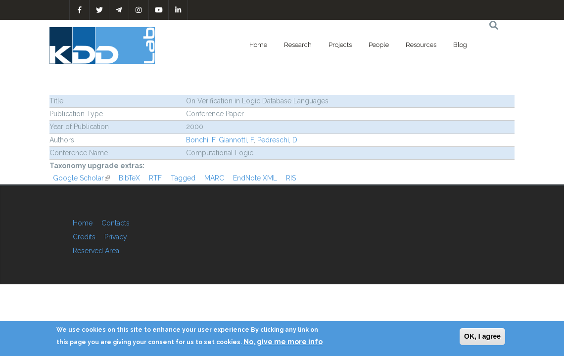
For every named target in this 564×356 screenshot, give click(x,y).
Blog (460, 44)
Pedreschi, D (277, 140)
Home (258, 44)
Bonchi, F (200, 140)
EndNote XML (255, 178)
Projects (340, 44)
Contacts (115, 223)
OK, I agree (482, 336)
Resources (421, 44)
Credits (84, 237)
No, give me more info (283, 342)
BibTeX (129, 178)
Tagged (183, 178)
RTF (155, 178)
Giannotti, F (236, 140)
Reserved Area (96, 251)
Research (298, 44)
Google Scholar (81, 178)
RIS (291, 178)
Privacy (115, 237)
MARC (214, 178)
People (379, 44)
